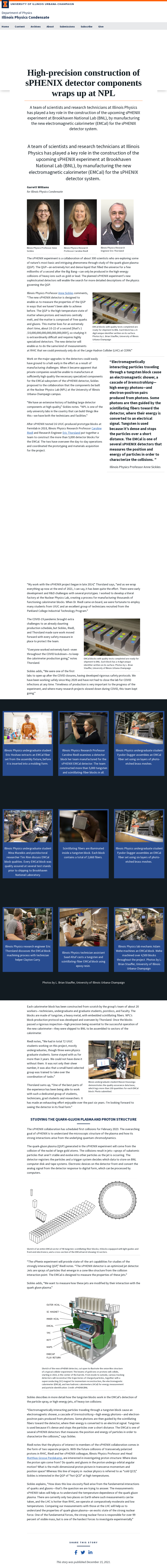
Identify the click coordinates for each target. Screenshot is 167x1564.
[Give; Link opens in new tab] (101, 27)
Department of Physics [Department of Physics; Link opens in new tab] (17, 13)
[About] (50, 27)
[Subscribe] (86, 27)
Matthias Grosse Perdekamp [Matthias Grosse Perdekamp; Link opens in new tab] (44, 1458)
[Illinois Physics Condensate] (25, 17)
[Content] (19, 27)
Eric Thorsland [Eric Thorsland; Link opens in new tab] (71, 433)
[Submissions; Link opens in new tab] (67, 27)
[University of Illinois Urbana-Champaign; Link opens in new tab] (38, 4)
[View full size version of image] (163, 33)
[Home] (5, 27)
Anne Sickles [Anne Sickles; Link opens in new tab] (65, 293)
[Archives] (35, 27)
